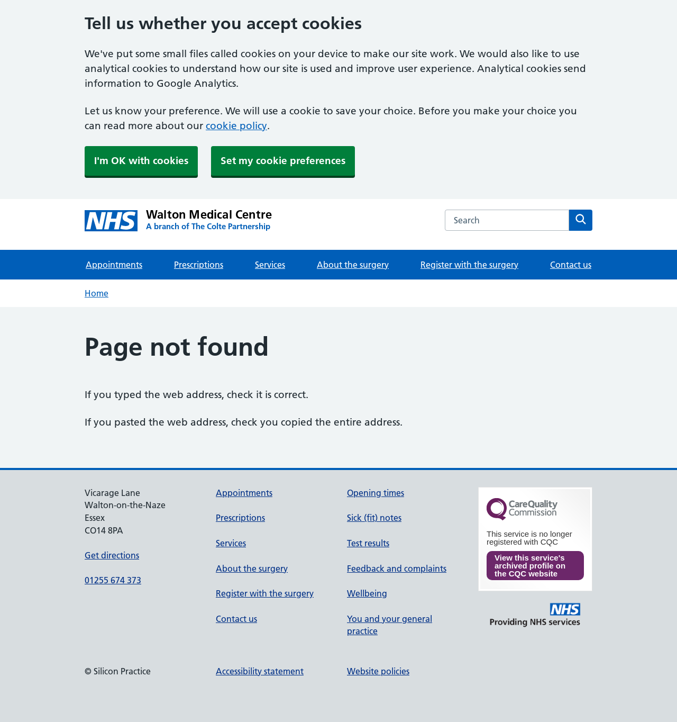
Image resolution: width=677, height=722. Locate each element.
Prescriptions (198, 264)
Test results (368, 543)
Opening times (375, 493)
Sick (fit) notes (374, 517)
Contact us (570, 264)
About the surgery (353, 264)
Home (96, 293)
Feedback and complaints (396, 568)
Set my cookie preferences (283, 161)
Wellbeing (367, 593)
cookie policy (236, 126)
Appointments (114, 264)
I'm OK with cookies (141, 161)
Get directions (112, 555)
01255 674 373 (113, 580)
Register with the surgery (469, 264)
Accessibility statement (260, 671)
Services (270, 264)
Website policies (378, 671)
